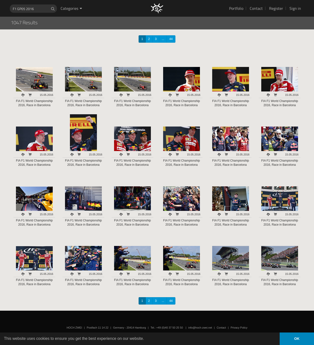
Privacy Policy (239, 327)
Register (276, 8)
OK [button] (297, 339)
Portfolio (236, 8)
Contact (256, 8)
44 (170, 39)
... (163, 39)
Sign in (295, 8)
